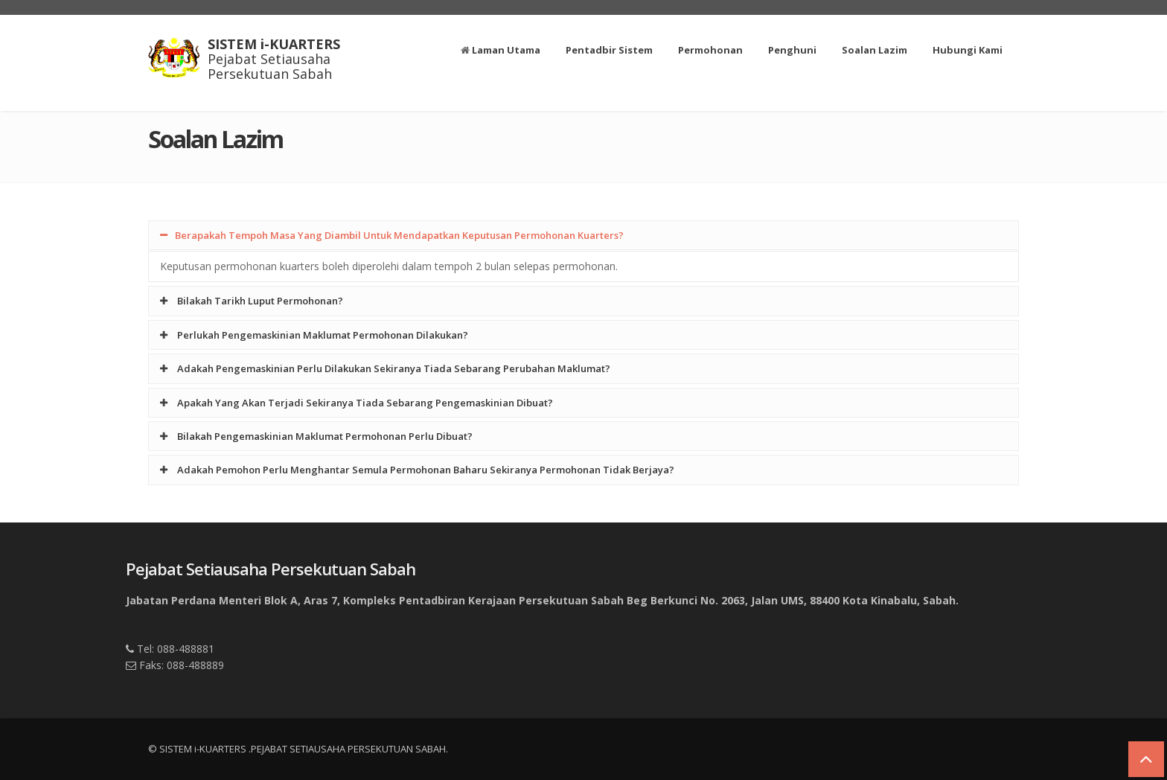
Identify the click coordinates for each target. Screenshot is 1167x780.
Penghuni (792, 50)
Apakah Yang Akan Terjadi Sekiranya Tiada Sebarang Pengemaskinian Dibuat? (356, 402)
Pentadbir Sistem (609, 50)
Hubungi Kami (968, 50)
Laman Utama (500, 50)
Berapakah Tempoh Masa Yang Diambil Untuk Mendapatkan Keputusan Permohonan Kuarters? (392, 235)
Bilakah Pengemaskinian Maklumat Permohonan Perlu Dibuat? (316, 436)
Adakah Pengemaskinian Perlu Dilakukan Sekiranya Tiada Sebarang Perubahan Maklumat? (385, 368)
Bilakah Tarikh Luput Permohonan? (251, 300)
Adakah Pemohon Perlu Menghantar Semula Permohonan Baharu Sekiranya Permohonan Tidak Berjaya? (417, 469)
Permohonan (710, 50)
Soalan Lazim (874, 50)
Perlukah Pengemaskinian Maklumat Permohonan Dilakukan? (314, 335)
